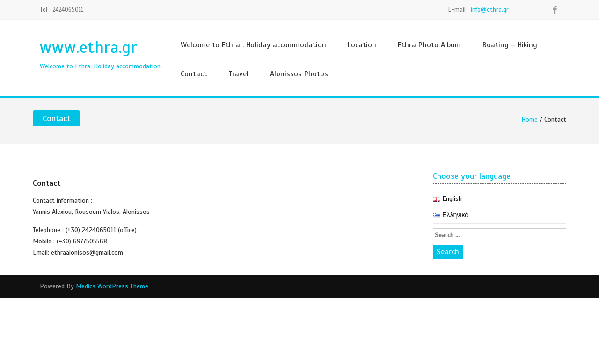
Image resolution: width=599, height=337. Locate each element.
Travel (238, 74)
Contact (194, 74)
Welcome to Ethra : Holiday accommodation (253, 45)
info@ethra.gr (490, 10)
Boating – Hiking (509, 45)
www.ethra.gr (88, 47)
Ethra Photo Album (429, 45)
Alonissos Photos (299, 74)
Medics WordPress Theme (112, 286)
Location (362, 45)
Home (529, 120)
